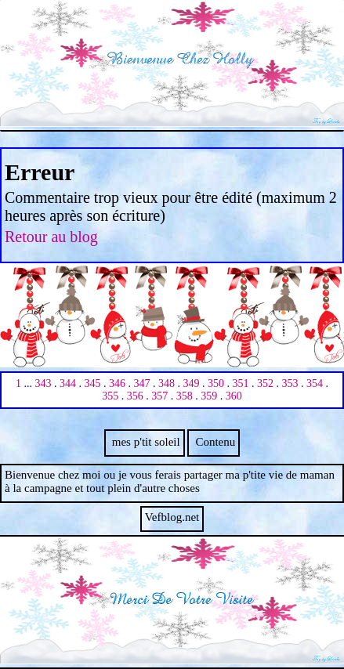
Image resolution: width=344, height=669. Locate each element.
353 (290, 383)
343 (43, 383)
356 (135, 396)
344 (68, 383)
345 (93, 383)
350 (216, 383)
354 (314, 383)
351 (241, 383)
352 (265, 383)
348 (166, 383)
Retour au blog (51, 236)
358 (184, 396)
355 (110, 396)
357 (159, 396)
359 (209, 396)
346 (117, 383)
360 (234, 396)
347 (142, 383)
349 (191, 383)
